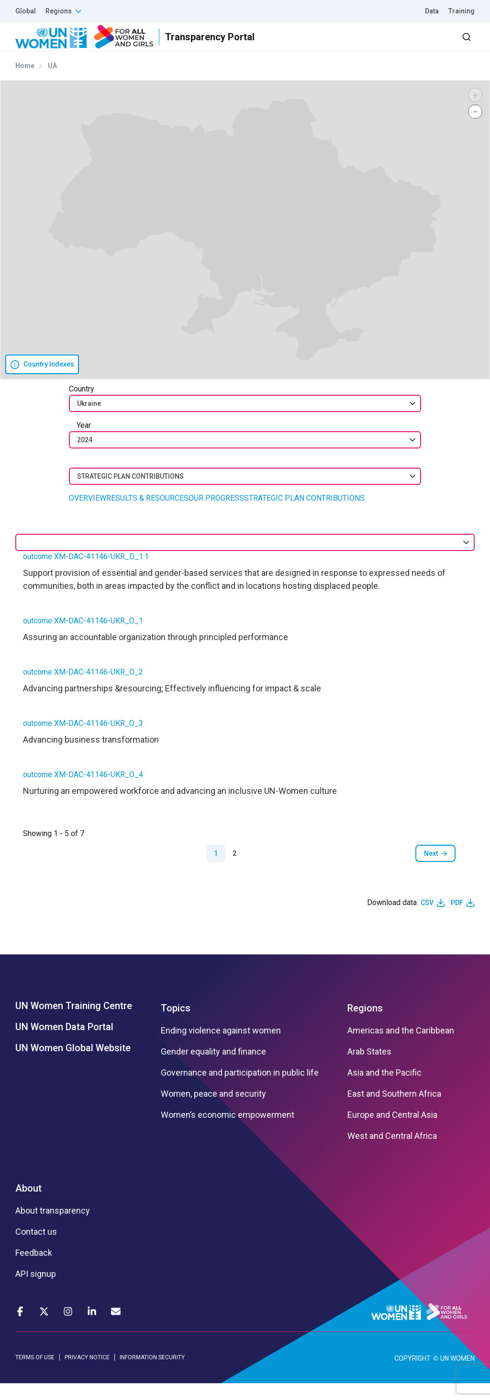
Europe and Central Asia (392, 1132)
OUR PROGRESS (216, 515)
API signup (35, 1291)
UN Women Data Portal (64, 1044)
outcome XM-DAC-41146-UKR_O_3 (83, 740)
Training (461, 11)
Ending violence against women (221, 1047)
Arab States (369, 1069)
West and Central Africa (392, 1153)
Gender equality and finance (213, 1069)
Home (24, 83)
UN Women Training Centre (73, 1023)
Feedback (33, 1270)
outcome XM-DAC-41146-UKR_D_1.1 (86, 573)
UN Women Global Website (73, 1065)
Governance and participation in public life (240, 1090)
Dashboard (420, 45)
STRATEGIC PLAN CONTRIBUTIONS (304, 515)
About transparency (52, 1228)
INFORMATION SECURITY (152, 1374)
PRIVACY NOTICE (87, 1374)
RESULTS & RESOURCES (147, 515)
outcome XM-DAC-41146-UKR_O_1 (83, 638)
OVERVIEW (87, 515)
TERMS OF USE (35, 1374)
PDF (457, 920)
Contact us (36, 1249)
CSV (427, 920)
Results (232, 45)
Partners (284, 45)
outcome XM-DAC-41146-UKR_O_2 (83, 689)
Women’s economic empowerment (227, 1132)
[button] (475, 112)
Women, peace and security (213, 1111)
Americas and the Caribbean (400, 1047)
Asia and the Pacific (384, 1090)
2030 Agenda (346, 45)
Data (432, 11)
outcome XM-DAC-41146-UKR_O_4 (83, 791)
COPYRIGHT (412, 1375)
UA (52, 83)
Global (25, 11)
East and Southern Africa (394, 1111)
